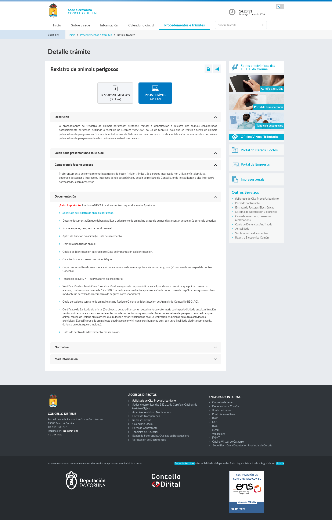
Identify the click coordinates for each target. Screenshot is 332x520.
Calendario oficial (141, 25)
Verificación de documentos (251, 233)
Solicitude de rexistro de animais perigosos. (88, 212)
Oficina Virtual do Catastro (228, 441)
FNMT (216, 437)
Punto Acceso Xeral (223, 414)
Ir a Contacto (55, 434)
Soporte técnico (184, 463)
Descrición (62, 117)
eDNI (215, 429)
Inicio (57, 25)
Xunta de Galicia (221, 410)
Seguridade (267, 463)
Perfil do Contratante (145, 427)
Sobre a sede (80, 25)
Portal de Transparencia (146, 416)
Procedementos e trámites (184, 25)
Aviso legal (236, 463)
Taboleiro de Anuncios (145, 432)
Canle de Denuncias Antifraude (253, 224)
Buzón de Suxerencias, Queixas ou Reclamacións (160, 435)
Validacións (218, 433)
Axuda (280, 463)
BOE (215, 425)
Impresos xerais (141, 420)
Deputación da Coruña (225, 406)
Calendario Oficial (142, 423)
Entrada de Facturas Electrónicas (254, 207)
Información (109, 25)
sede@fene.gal (71, 430)
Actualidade (242, 228)
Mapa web (221, 463)
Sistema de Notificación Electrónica (256, 211)
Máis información (66, 359)
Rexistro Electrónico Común (252, 237)
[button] (280, 6)
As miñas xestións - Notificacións (152, 412)
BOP (215, 418)
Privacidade (252, 463)
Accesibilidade (205, 463)
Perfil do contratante (247, 203)
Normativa (62, 347)
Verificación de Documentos (149, 439)
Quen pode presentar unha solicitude (79, 153)
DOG (215, 422)
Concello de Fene (222, 402)
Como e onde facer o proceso (74, 164)
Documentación (65, 196)
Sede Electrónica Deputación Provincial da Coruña (242, 445)
